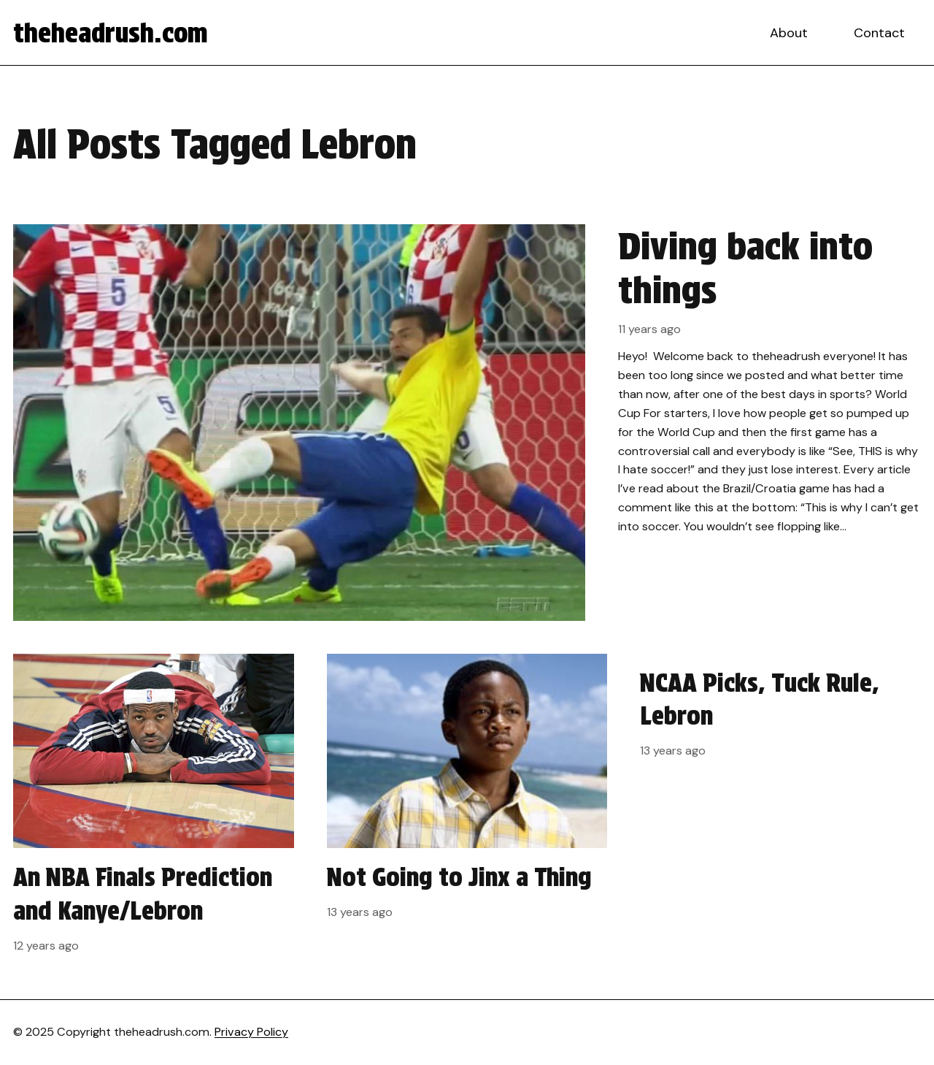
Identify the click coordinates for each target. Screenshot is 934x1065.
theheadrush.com (110, 33)
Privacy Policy (251, 1031)
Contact (879, 33)
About (789, 33)
